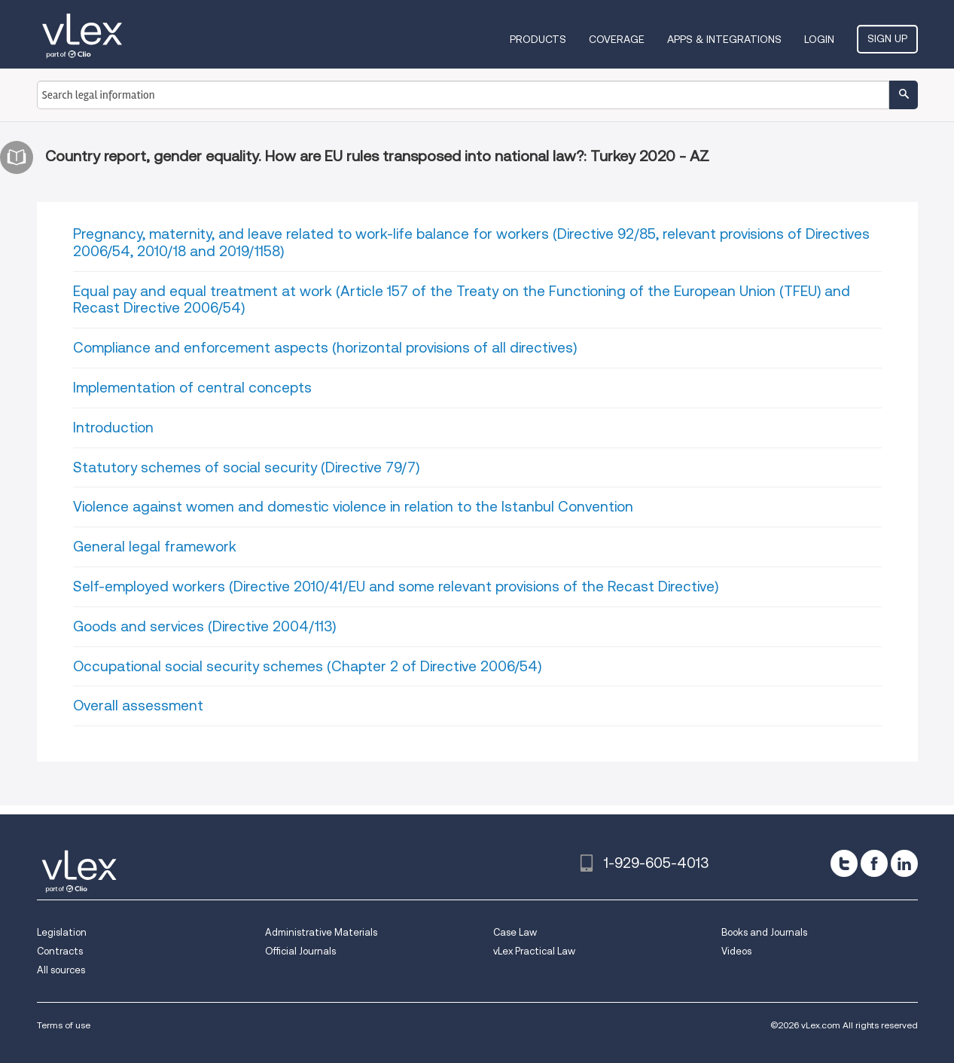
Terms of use (63, 1025)
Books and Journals (764, 932)
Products (538, 39)
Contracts (60, 951)
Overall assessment (138, 705)
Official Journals (300, 951)
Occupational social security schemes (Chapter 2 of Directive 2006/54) (307, 666)
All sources (61, 970)
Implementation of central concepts (192, 388)
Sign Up (887, 38)
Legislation (62, 932)
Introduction (113, 427)
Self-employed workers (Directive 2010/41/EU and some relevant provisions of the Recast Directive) (395, 586)
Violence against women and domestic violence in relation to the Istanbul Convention (353, 507)
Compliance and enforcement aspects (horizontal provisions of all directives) (325, 348)
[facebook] (874, 863)
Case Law (515, 932)
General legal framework (154, 546)
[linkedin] (904, 863)
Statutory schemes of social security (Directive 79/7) (246, 467)
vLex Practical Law (534, 951)
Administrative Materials (321, 932)
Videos (736, 951)
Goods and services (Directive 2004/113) (204, 626)
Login (819, 39)
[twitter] (844, 863)
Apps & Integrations (724, 39)
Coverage (617, 39)
